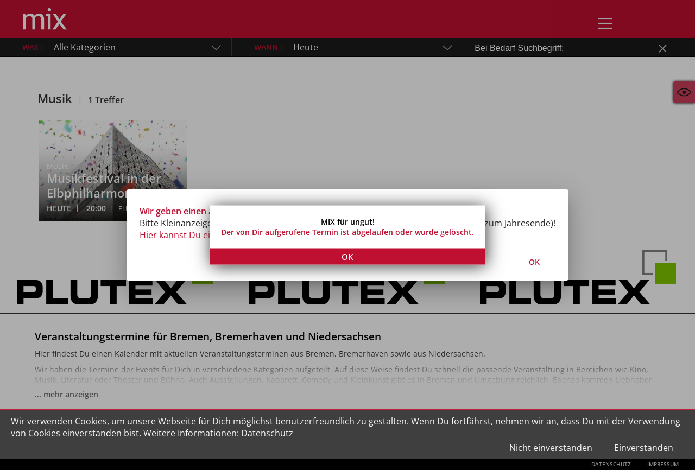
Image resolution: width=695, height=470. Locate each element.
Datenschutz (267, 433)
